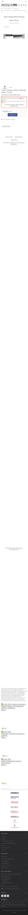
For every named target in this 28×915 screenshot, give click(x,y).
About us (4, 845)
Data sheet (18, 137)
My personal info (6, 865)
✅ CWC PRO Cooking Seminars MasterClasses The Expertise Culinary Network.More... (13, 707)
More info (9, 137)
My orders (4, 856)
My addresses (5, 863)
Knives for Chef (6, 126)
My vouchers (5, 867)
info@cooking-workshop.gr (12, 888)
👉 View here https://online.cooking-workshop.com (14, 105)
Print (4, 119)
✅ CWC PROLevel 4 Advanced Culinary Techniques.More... (11, 762)
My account (4, 853)
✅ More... (4, 728)
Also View (14, 140)
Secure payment (6, 847)
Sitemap (4, 850)
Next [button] (23, 36)
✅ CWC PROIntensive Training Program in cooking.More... (12, 734)
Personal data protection (8, 841)
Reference (12, 23)
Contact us (4, 836)
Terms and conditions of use (9, 843)
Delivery (4, 839)
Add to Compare (11, 119)
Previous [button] (4, 36)
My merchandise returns (7, 859)
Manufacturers (5, 788)
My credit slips (5, 861)
